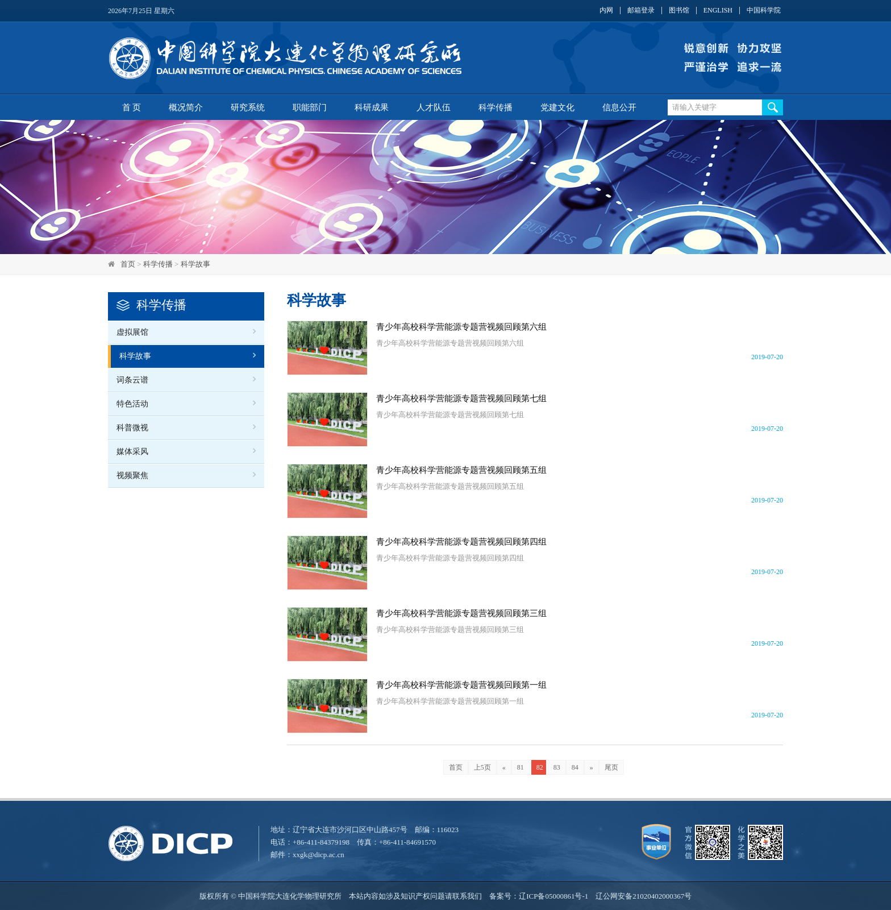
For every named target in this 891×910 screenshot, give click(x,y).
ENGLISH (717, 10)
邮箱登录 (641, 10)
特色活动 (132, 404)
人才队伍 (434, 107)
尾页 (611, 767)
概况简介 (186, 107)
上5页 (482, 767)
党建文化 (557, 107)
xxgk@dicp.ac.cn (318, 854)
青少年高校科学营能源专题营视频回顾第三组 (461, 613)
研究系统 (248, 107)
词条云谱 (132, 380)
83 (556, 767)
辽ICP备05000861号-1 (553, 896)
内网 (606, 10)
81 (520, 767)
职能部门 (310, 107)
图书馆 (679, 10)
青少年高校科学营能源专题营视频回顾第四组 (461, 541)
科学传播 (495, 107)
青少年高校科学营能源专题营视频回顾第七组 (461, 398)
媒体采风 (132, 451)
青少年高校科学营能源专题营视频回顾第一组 (461, 684)
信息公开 (619, 107)
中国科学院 (764, 10)
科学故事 (195, 264)
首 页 (131, 107)
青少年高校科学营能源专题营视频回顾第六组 (461, 326)
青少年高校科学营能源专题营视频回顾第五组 (461, 470)
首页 (127, 264)
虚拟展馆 (132, 332)
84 (575, 767)
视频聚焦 (132, 475)
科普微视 (132, 427)
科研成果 (372, 107)
